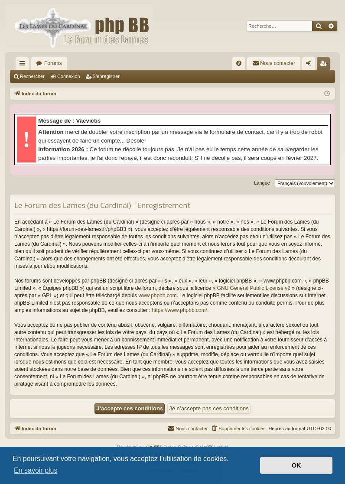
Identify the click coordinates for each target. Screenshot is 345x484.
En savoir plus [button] (36, 470)
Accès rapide (24, 65)
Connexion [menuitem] (310, 65)
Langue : (263, 182)
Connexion (68, 76)
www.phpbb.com (157, 295)
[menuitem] (238, 63)
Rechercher (32, 76)
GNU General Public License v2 (253, 288)
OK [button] (296, 465)
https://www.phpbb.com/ (179, 310)
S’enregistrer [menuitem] (325, 65)
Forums (53, 63)
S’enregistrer (106, 76)
